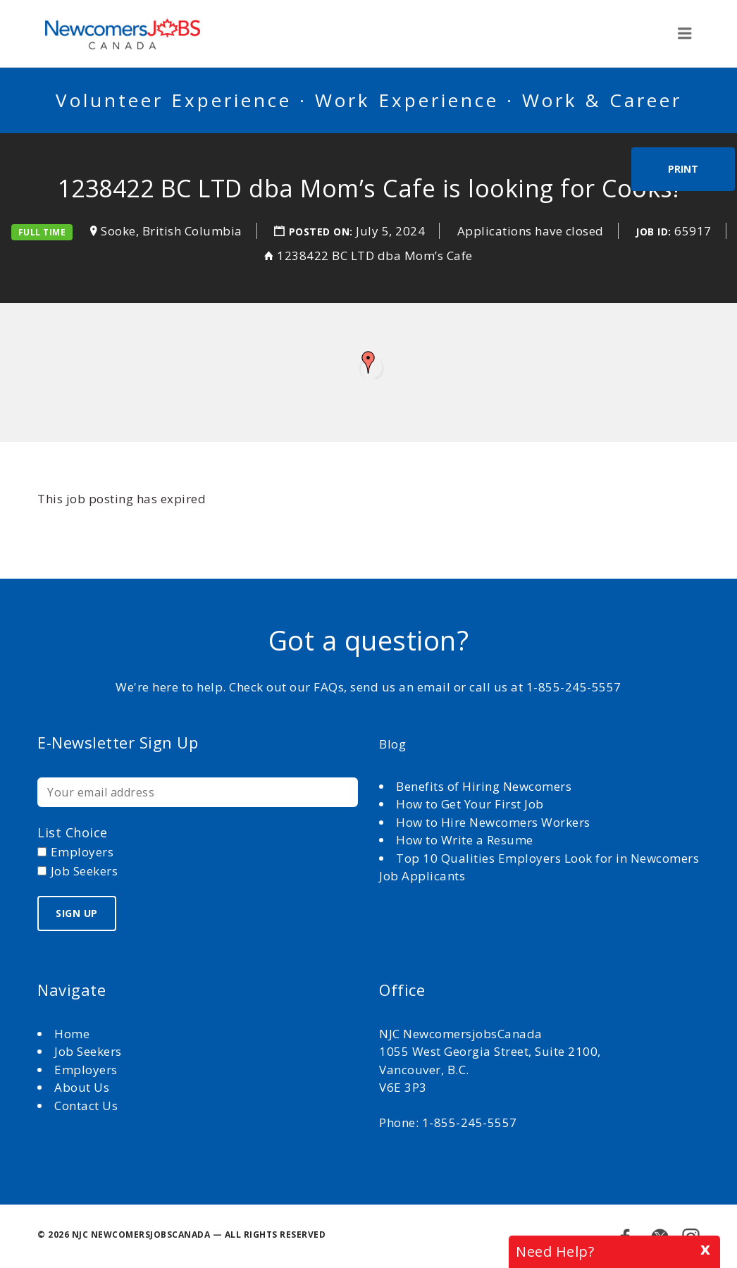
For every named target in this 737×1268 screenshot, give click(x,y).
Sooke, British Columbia (171, 231)
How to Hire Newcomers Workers (493, 822)
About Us (83, 1087)
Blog (392, 744)
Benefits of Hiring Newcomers (483, 786)
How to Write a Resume (464, 840)
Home (73, 1034)
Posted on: (323, 231)
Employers (86, 1069)
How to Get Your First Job (470, 804)
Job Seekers (88, 1051)
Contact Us (86, 1105)
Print (683, 169)
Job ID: (653, 231)
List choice (72, 832)
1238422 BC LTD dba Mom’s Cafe (375, 255)
